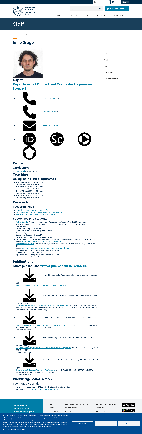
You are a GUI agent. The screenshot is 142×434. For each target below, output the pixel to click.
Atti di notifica (101, 411)
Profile (18, 163)
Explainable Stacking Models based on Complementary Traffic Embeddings (42, 305)
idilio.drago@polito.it (50, 125)
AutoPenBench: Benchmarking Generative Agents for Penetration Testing (42, 285)
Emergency (54, 411)
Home (14, 34)
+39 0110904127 (49, 112)
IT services (69, 411)
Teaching (20, 174)
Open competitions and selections (77, 404)
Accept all (129, 423)
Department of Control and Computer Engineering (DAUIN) (53, 86)
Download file (18, 171)
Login (117, 2)
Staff (18, 34)
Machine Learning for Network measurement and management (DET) (40, 212)
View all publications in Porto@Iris (63, 266)
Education (72, 16)
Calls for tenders (71, 408)
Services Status (101, 2)
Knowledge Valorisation (32, 379)
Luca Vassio (54, 389)
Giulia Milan (45, 389)
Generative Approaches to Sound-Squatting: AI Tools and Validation (46, 248)
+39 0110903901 (49, 98)
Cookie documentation (18, 429)
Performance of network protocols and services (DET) (35, 214)
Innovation (102, 16)
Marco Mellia (36, 389)
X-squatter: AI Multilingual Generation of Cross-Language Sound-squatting (42, 325)
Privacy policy (7, 429)
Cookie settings (83, 423)
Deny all (105, 423)
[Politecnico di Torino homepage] (24, 11)
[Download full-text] (29, 275)
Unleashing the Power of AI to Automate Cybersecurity (41, 242)
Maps (52, 408)
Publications (23, 261)
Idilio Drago (27, 389)
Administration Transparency (106, 404)
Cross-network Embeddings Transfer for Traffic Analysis (36, 370)
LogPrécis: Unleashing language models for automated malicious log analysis (43, 348)
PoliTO (59, 16)
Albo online (100, 408)
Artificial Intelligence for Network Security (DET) (33, 210)
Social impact (119, 16)
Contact (52, 404)
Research (87, 16)
